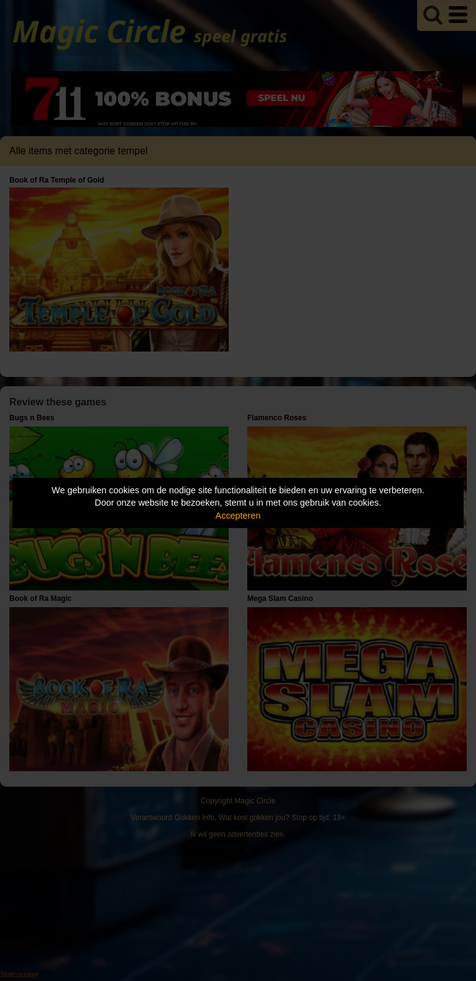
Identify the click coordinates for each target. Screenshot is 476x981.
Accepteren (238, 516)
